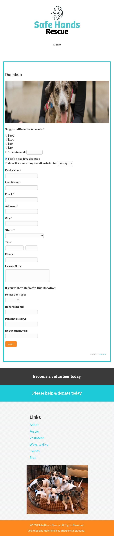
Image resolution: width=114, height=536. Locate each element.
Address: (10, 206)
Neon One (103, 354)
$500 (11, 135)
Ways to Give (39, 444)
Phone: (9, 254)
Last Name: (12, 182)
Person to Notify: (15, 318)
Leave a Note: (13, 266)
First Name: (12, 170)
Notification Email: (16, 330)
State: (9, 230)
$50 (10, 143)
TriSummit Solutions (72, 530)
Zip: (7, 242)
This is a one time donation (24, 159)
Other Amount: (17, 152)
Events (35, 451)
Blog (33, 457)
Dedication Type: (15, 294)
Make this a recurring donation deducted (32, 163)
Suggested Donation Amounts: (24, 129)
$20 (10, 147)
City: (8, 218)
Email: (9, 194)
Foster (34, 431)
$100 (11, 139)
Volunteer (37, 438)
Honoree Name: (14, 306)
